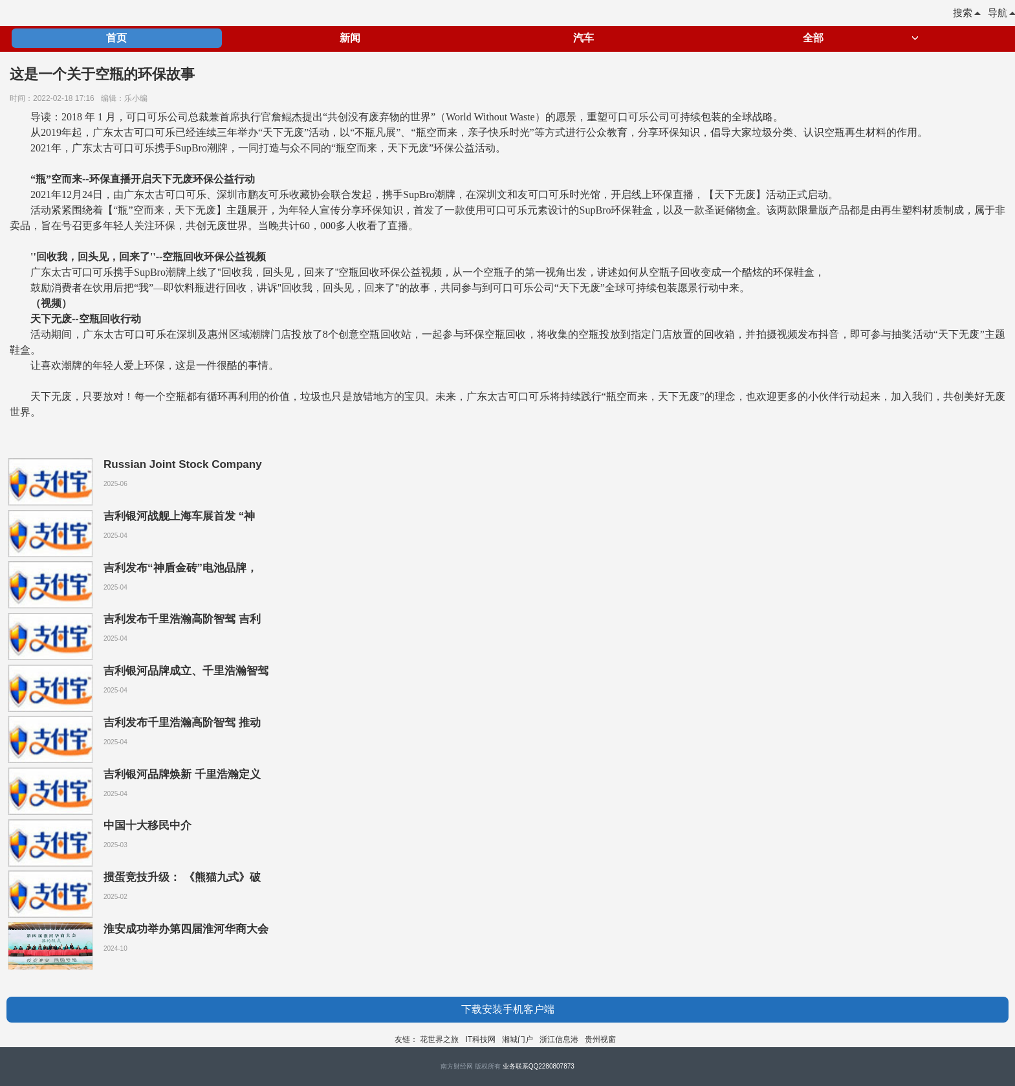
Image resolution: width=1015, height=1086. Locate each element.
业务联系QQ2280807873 (538, 1066)
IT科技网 (480, 1039)
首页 (116, 37)
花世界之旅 (439, 1039)
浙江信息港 (559, 1039)
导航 (1001, 12)
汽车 (583, 37)
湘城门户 (517, 1039)
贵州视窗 (600, 1039)
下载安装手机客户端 (507, 1009)
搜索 (966, 12)
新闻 (350, 37)
